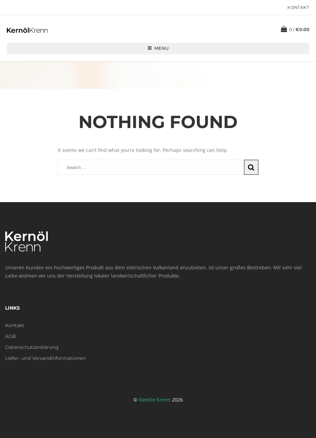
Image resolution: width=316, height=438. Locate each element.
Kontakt (298, 7)
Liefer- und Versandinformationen (45, 358)
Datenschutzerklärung (32, 347)
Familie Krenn (155, 399)
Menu (158, 48)
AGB (10, 336)
